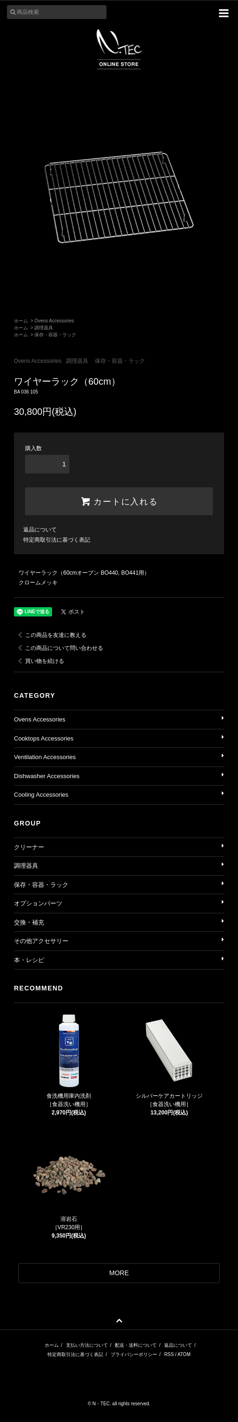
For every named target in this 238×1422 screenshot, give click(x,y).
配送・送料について (136, 1345)
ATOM (184, 1354)
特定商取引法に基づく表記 (56, 540)
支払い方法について (87, 1345)
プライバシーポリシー (134, 1354)
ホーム (21, 320)
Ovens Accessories (54, 320)
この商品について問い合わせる (58, 648)
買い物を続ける (39, 661)
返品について (40, 529)
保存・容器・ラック (55, 334)
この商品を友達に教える (50, 635)
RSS (169, 1354)
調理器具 (43, 327)
